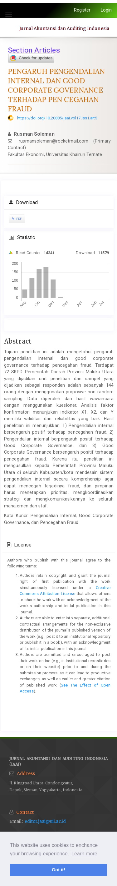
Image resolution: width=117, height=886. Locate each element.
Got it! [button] (58, 869)
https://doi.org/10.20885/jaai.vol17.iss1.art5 (57, 118)
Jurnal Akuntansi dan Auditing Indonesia (64, 28)
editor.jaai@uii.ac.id (45, 821)
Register (82, 10)
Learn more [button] (84, 853)
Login (106, 10)
